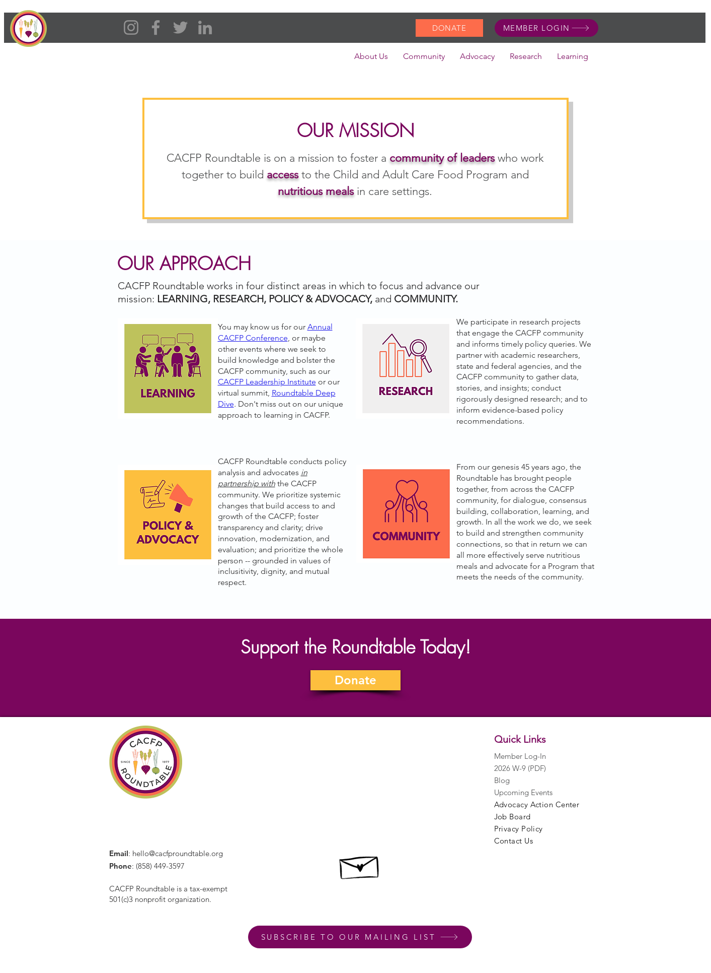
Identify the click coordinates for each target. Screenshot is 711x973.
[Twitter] (180, 27)
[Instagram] (131, 27)
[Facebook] (156, 27)
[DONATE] (449, 28)
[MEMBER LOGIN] (546, 28)
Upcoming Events (523, 792)
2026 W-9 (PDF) (520, 768)
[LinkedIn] (205, 27)
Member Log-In (520, 756)
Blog (502, 780)
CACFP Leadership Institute (267, 381)
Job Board (512, 816)
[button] (371, 59)
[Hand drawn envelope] (360, 864)
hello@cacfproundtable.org (177, 853)
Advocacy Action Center (537, 804)
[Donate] (355, 680)
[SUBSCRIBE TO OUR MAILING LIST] (360, 937)
